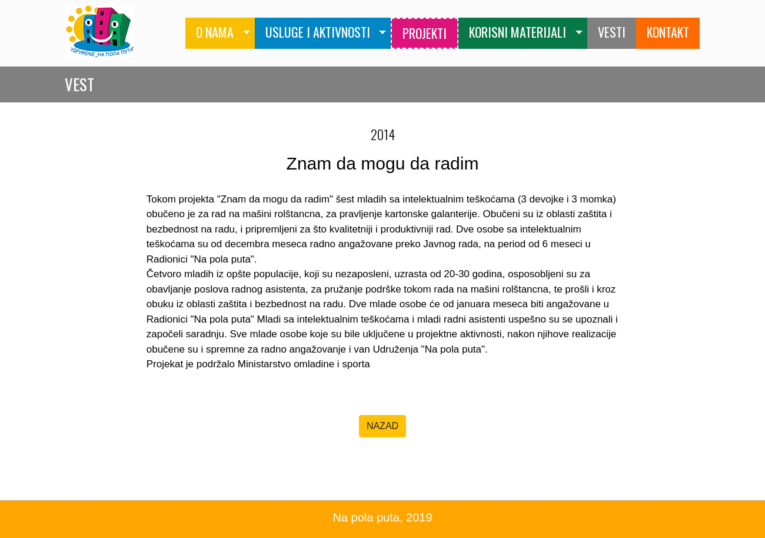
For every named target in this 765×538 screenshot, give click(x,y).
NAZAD (382, 426)
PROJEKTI (425, 33)
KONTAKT (668, 31)
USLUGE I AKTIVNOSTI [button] (318, 31)
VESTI (611, 31)
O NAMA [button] (215, 31)
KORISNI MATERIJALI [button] (517, 31)
